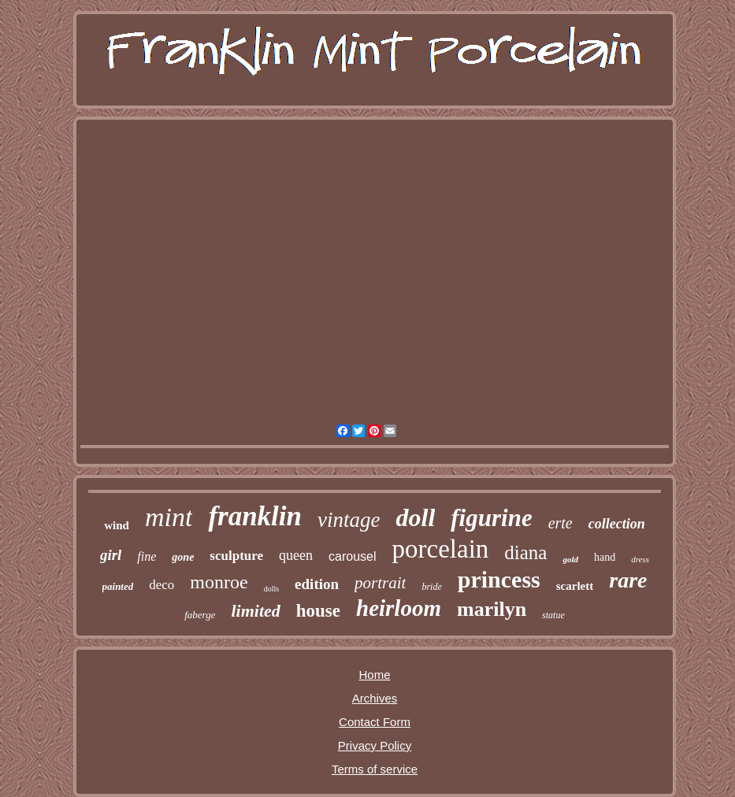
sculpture (236, 555)
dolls (271, 588)
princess (499, 579)
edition (317, 584)
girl (110, 555)
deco (161, 584)
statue (553, 615)
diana (525, 552)
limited (255, 611)
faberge (199, 615)
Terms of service (375, 769)
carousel (352, 556)
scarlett (574, 586)
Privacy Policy (374, 745)
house (318, 611)
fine (146, 556)
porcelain (440, 549)
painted (118, 586)
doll (416, 517)
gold (570, 559)
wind (116, 525)
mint (168, 517)
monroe (218, 582)
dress (640, 559)
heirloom (398, 608)
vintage (348, 520)
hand (604, 557)
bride (431, 586)
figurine (491, 518)
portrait (380, 582)
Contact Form (374, 721)
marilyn (491, 609)
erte (560, 523)
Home (374, 674)
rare (628, 580)
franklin (255, 516)
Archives (375, 698)
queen (296, 555)
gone (183, 557)
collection (616, 524)
